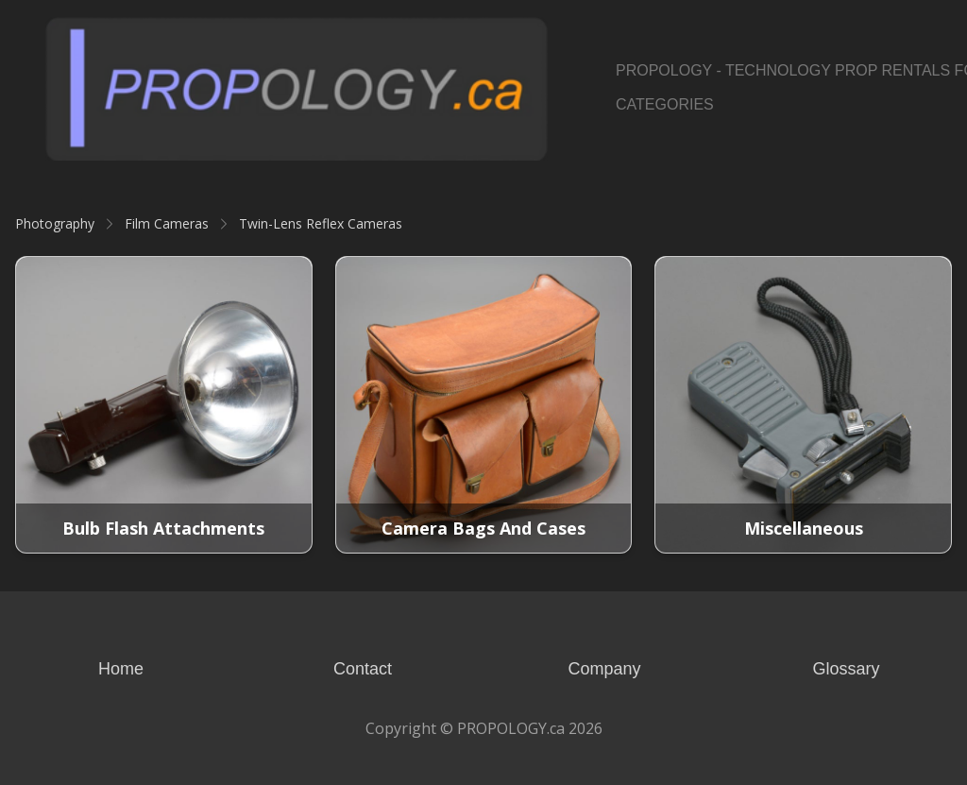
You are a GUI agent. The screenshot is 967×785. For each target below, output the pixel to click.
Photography (54, 223)
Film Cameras (167, 223)
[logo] (296, 88)
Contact (362, 668)
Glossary (845, 668)
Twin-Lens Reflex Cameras (320, 223)
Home (121, 668)
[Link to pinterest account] (912, 88)
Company (604, 668)
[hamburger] (570, 34)
